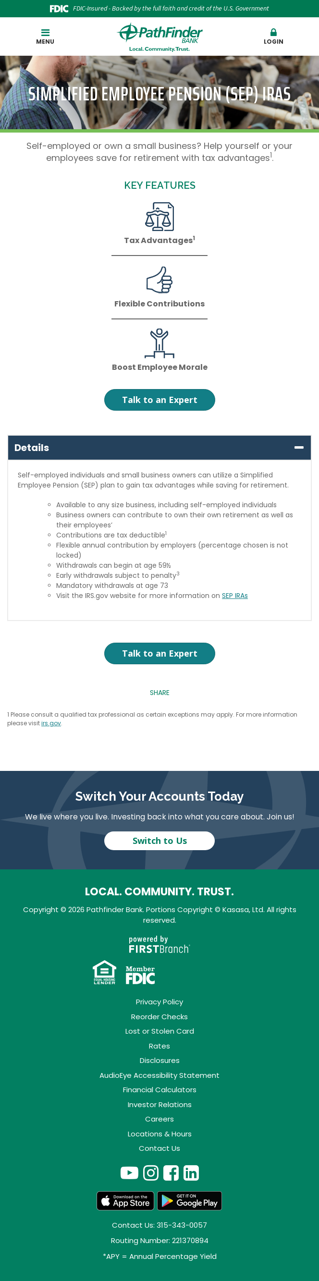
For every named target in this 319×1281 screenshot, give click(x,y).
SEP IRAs (235, 595)
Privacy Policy (159, 1002)
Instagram (151, 1173)
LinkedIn (191, 1173)
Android (189, 1200)
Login (274, 37)
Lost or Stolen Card (159, 1031)
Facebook (171, 1173)
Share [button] (160, 692)
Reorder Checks (159, 1017)
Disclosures (160, 1060)
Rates (159, 1046)
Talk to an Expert (159, 399)
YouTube (129, 1173)
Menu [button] (45, 37)
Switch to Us (160, 840)
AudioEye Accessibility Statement (159, 1075)
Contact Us (159, 1148)
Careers (159, 1119)
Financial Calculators (159, 1090)
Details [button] (31, 447)
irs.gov (51, 723)
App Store (125, 1200)
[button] (274, 37)
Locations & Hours (160, 1134)
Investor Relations (160, 1104)
